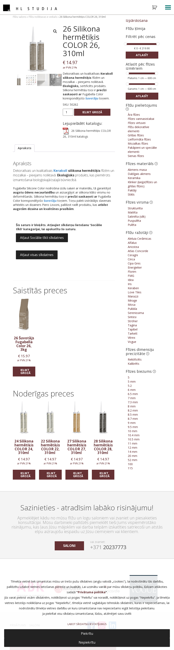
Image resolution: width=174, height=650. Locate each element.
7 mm (132, 398)
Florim (132, 272)
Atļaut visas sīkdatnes (36, 254)
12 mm (132, 447)
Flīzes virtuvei (137, 123)
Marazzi (133, 296)
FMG (131, 276)
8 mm (132, 406)
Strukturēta (135, 208)
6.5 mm (133, 394)
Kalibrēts (133, 364)
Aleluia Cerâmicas (139, 239)
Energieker (135, 267)
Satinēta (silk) (137, 216)
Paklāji (132, 190)
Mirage (132, 300)
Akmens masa (137, 170)
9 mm (132, 423)
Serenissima (136, 313)
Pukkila (132, 309)
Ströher (133, 321)
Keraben (133, 288)
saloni (69, 545)
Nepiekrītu (87, 642)
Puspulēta (134, 221)
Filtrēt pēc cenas (140, 37)
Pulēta (132, 225)
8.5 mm (133, 414)
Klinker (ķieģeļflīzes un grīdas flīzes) (142, 184)
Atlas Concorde (138, 251)
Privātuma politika (91, 592)
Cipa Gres (134, 263)
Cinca (131, 259)
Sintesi (132, 317)
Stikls (131, 194)
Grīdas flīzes (136, 135)
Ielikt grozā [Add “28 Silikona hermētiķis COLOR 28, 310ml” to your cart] (104, 474)
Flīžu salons (19, 17)
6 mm (132, 390)
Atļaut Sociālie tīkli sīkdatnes (42, 237)
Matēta (132, 212)
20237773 (108, 547)
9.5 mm (133, 427)
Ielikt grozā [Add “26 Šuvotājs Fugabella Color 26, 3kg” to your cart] (25, 371)
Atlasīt (142, 55)
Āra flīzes (134, 115)
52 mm (132, 460)
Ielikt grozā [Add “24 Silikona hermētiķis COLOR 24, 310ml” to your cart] (25, 474)
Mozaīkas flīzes (138, 143)
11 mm (132, 443)
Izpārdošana (137, 20)
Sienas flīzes (136, 156)
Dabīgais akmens (139, 174)
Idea (131, 280)
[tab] (24, 148)
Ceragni (133, 255)
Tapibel (132, 329)
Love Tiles (134, 292)
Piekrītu (87, 633)
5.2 (130, 386)
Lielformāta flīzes (139, 139)
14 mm (132, 452)
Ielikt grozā (92, 112)
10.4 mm (134, 435)
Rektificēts (135, 359)
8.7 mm (133, 419)
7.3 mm (133, 402)
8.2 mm (133, 410)
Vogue (132, 342)
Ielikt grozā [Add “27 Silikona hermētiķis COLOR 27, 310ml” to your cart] (78, 474)
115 (130, 468)
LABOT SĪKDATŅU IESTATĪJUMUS (87, 624)
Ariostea (133, 247)
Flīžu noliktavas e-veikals (43, 17)
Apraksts (24, 148)
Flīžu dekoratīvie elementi (138, 129)
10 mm (132, 431)
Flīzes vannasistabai (141, 119)
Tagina (132, 325)
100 (130, 464)
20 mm (132, 456)
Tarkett (132, 333)
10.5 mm (134, 439)
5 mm (132, 381)
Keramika (134, 178)
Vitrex (131, 338)
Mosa (131, 305)
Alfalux (132, 243)
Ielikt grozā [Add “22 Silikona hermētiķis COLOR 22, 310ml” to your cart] (52, 474)
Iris (130, 284)
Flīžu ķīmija (135, 28)
